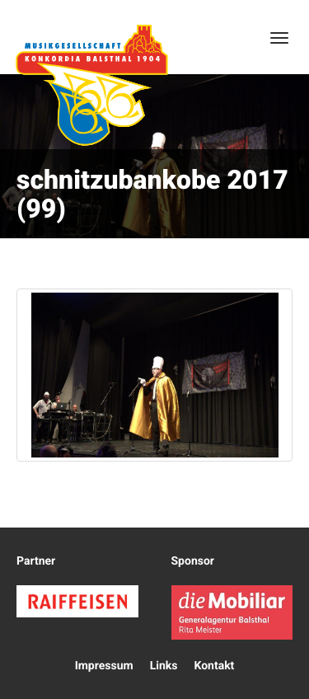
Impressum (104, 666)
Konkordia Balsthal (91, 85)
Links (164, 666)
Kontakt (214, 666)
